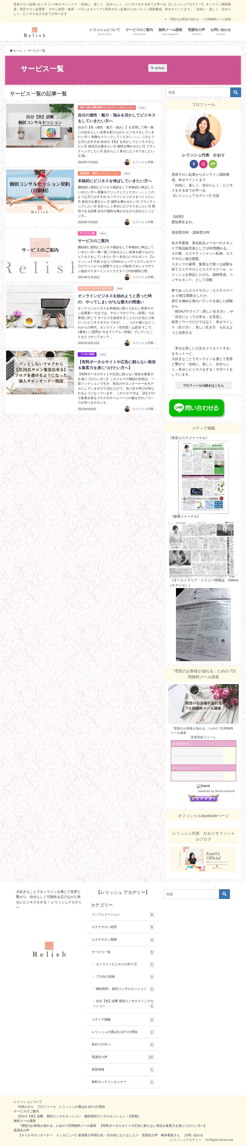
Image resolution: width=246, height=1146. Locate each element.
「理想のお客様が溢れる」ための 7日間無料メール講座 (57, 1125)
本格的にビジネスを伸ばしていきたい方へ (115, 180)
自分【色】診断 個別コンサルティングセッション (107, 107)
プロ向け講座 (87, 354)
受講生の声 (123, 1057)
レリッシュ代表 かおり (149, 161)
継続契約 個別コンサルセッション (99, 173)
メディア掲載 (123, 1019)
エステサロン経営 (123, 927)
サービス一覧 (87, 233)
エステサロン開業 (123, 940)
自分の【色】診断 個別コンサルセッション (49, 1116)
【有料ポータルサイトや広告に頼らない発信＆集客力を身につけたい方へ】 (153, 1125)
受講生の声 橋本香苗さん (161, 1135)
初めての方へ (123, 1044)
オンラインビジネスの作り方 (96, 288)
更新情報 (123, 1069)
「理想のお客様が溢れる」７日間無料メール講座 (199, 19)
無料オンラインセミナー (123, 1082)
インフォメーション (123, 914)
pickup (159, 67)
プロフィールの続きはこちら (203, 385)
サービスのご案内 (93, 240)
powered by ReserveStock (211, 796)
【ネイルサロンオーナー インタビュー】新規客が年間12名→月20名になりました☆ (78, 1135)
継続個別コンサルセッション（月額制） (112, 1116)
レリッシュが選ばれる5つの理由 (123, 1032)
